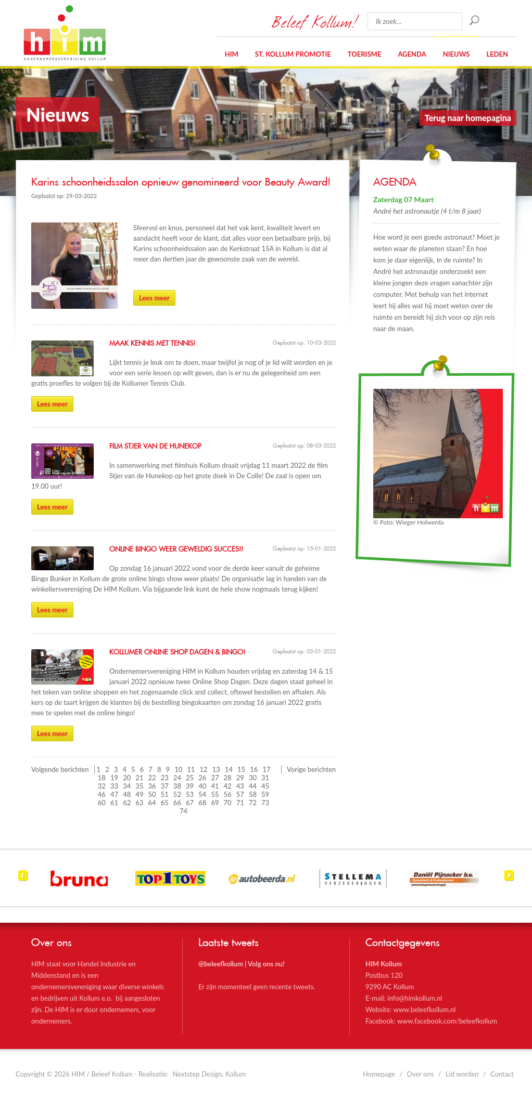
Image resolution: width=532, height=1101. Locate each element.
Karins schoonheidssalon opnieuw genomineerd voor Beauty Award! (181, 182)
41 (215, 786)
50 (152, 794)
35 (139, 786)
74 (183, 811)
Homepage (379, 1074)
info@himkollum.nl (414, 998)
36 (152, 786)
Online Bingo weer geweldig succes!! (176, 549)
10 (178, 769)
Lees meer (154, 298)
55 (215, 794)
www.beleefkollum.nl (424, 1009)
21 (139, 778)
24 (177, 778)
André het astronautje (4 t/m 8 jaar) (427, 210)
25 (190, 778)
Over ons (420, 1074)
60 (102, 802)
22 (152, 778)
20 (127, 778)
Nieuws (456, 54)
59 (265, 794)
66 (177, 802)
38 (177, 786)
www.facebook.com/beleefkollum (447, 1021)
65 (165, 802)
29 (240, 778)
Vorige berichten (311, 769)
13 (216, 769)
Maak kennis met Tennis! (152, 343)
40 (202, 786)
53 (190, 794)
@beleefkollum (220, 964)
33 (114, 786)
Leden (497, 54)
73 (265, 802)
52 (177, 794)
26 (202, 778)
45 (265, 786)
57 (240, 794)
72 (253, 802)
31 (265, 778)
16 (254, 769)
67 (190, 802)
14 (229, 769)
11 (191, 769)
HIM (64, 32)
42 (228, 786)
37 (165, 786)
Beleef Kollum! (314, 21)
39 (190, 786)
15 (241, 769)
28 (228, 778)
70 (228, 802)
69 (215, 802)
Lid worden (462, 1074)
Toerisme (365, 54)
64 (152, 802)
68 (202, 802)
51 (165, 794)
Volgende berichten (60, 769)
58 (253, 794)
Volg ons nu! (266, 964)
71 (240, 802)
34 (127, 786)
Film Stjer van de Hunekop (155, 446)
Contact (502, 1074)
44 (253, 786)
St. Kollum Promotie (293, 54)
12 (204, 769)
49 (139, 794)
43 (240, 786)
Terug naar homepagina (468, 118)
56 (228, 794)
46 (102, 794)
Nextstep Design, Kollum (209, 1074)
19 (114, 778)
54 (202, 794)
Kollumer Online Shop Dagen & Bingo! (177, 652)
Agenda (412, 54)
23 (165, 778)
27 (215, 778)
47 (114, 794)
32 (102, 786)
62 (127, 802)
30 (253, 778)
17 (266, 769)
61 (114, 802)
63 (139, 802)
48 (127, 794)
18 (102, 778)
